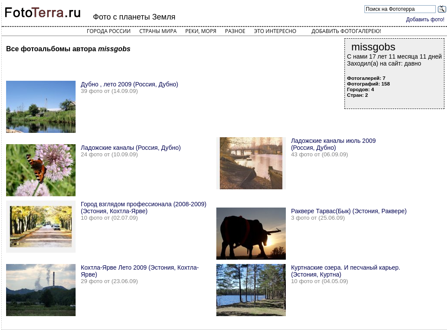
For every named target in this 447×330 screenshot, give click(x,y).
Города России (109, 31)
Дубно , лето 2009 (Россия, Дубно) (129, 84)
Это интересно (275, 31)
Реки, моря (200, 31)
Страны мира (158, 31)
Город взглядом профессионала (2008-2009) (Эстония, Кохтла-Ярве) (143, 207)
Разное (235, 31)
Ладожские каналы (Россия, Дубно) (131, 147)
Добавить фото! (425, 19)
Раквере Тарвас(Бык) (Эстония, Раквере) (349, 211)
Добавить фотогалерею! (346, 31)
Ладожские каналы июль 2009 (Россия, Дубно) (333, 144)
